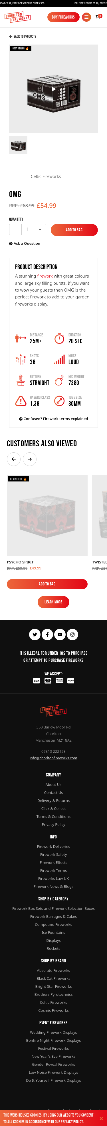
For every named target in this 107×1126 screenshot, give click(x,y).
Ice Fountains (53, 932)
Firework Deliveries (53, 846)
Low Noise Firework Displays (53, 1072)
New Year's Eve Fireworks (53, 1056)
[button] (14, 459)
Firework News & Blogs (54, 886)
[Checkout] (98, 17)
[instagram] (72, 634)
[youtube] (60, 634)
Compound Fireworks (53, 924)
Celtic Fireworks (53, 1002)
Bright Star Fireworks (53, 986)
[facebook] (47, 634)
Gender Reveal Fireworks (53, 1064)
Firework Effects (53, 862)
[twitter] (35, 634)
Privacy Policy (72, 1121)
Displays (53, 940)
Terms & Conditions (53, 816)
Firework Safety (53, 854)
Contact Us (53, 792)
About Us (53, 784)
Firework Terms (53, 870)
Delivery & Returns (53, 800)
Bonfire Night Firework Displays (53, 1040)
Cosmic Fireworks (53, 1010)
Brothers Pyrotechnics (53, 994)
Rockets (53, 948)
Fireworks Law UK (53, 878)
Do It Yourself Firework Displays (53, 1080)
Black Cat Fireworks (53, 978)
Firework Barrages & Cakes (53, 916)
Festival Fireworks (53, 1048)
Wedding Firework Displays (53, 1032)
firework (45, 276)
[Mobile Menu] (86, 17)
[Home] (18, 17)
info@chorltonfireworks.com (53, 757)
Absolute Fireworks (53, 970)
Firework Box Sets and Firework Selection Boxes (53, 908)
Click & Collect (53, 808)
